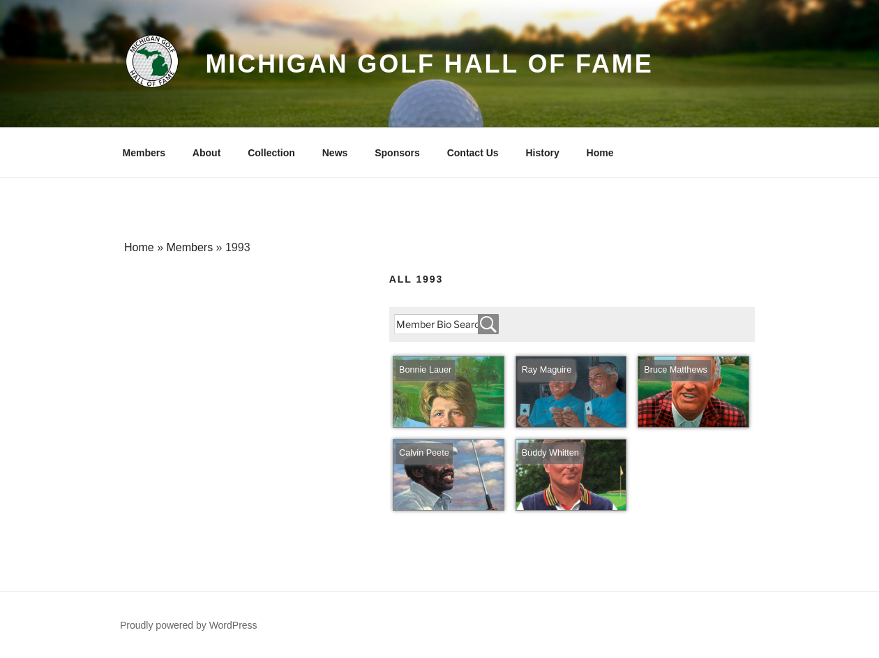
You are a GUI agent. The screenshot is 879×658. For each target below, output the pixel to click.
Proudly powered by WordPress (188, 625)
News (335, 152)
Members (144, 152)
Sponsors (397, 152)
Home (600, 152)
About (206, 152)
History (542, 152)
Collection (271, 152)
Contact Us (473, 152)
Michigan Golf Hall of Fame (429, 64)
